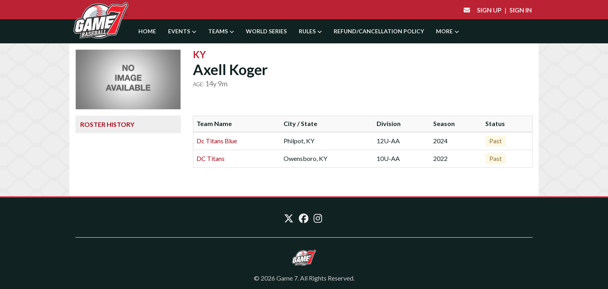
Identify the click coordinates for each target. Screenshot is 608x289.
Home (147, 31)
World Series (266, 31)
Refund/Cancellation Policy (379, 31)
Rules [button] (310, 31)
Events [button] (182, 31)
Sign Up (489, 10)
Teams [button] (221, 31)
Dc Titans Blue (217, 140)
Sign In (520, 10)
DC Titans (211, 158)
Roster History (107, 124)
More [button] (447, 31)
